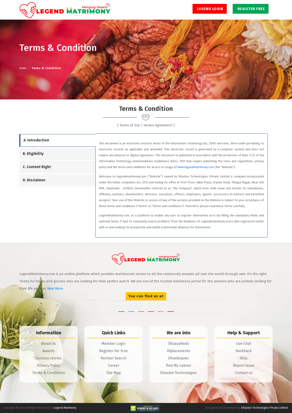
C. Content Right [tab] (37, 167)
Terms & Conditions (48, 373)
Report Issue (243, 365)
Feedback (243, 351)
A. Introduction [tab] (36, 140)
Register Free (250, 9)
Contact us (244, 373)
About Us (48, 343)
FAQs (244, 358)
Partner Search (113, 358)
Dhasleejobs (178, 358)
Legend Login (209, 9)
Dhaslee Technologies (178, 373)
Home (22, 68)
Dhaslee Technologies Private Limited (264, 407)
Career (113, 365)
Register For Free (113, 351)
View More (55, 288)
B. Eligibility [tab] (33, 153)
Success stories (49, 358)
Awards (48, 351)
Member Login (114, 343)
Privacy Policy (48, 365)
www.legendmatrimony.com (195, 167)
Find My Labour (178, 365)
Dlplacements (178, 351)
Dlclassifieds (178, 343)
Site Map (113, 373)
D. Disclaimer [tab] (34, 180)
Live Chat (243, 343)
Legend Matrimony (65, 407)
